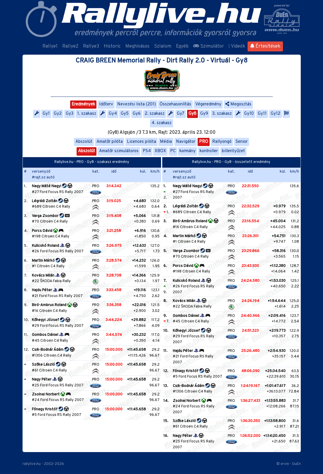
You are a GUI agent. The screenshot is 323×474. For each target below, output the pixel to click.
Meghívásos (137, 46)
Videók (237, 46)
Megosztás (238, 104)
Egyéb (182, 46)
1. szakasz (86, 114)
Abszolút (83, 142)
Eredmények (83, 104)
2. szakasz (155, 114)
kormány (187, 151)
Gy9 (204, 114)
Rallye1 (50, 46)
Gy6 (137, 114)
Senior (242, 142)
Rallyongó (222, 142)
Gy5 (125, 114)
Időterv (106, 104)
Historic (112, 46)
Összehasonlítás (175, 104)
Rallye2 (70, 46)
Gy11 (262, 114)
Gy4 (113, 114)
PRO (203, 142)
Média (166, 142)
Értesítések (265, 46)
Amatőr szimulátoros (119, 151)
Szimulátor (208, 46)
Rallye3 (91, 46)
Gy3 (69, 114)
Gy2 (58, 114)
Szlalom (162, 46)
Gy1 (46, 114)
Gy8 (192, 114)
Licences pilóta (141, 142)
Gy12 (275, 114)
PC (173, 151)
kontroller (209, 151)
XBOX (160, 151)
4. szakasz (161, 123)
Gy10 (249, 114)
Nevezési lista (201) (136, 104)
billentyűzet (233, 151)
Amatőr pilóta (109, 142)
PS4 (147, 151)
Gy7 (180, 114)
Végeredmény (208, 104)
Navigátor (185, 142)
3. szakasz (222, 114)
